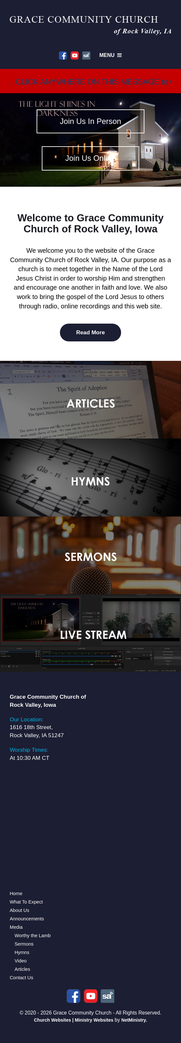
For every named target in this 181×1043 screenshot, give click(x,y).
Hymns (22, 952)
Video (21, 960)
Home (16, 893)
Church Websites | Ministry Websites (74, 1020)
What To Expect (26, 901)
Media (16, 927)
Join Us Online (90, 158)
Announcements (27, 918)
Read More (90, 332)
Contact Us (21, 977)
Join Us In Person (90, 121)
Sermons (24, 944)
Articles (22, 969)
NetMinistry (133, 1020)
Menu (111, 55)
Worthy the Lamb (33, 935)
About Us (19, 910)
